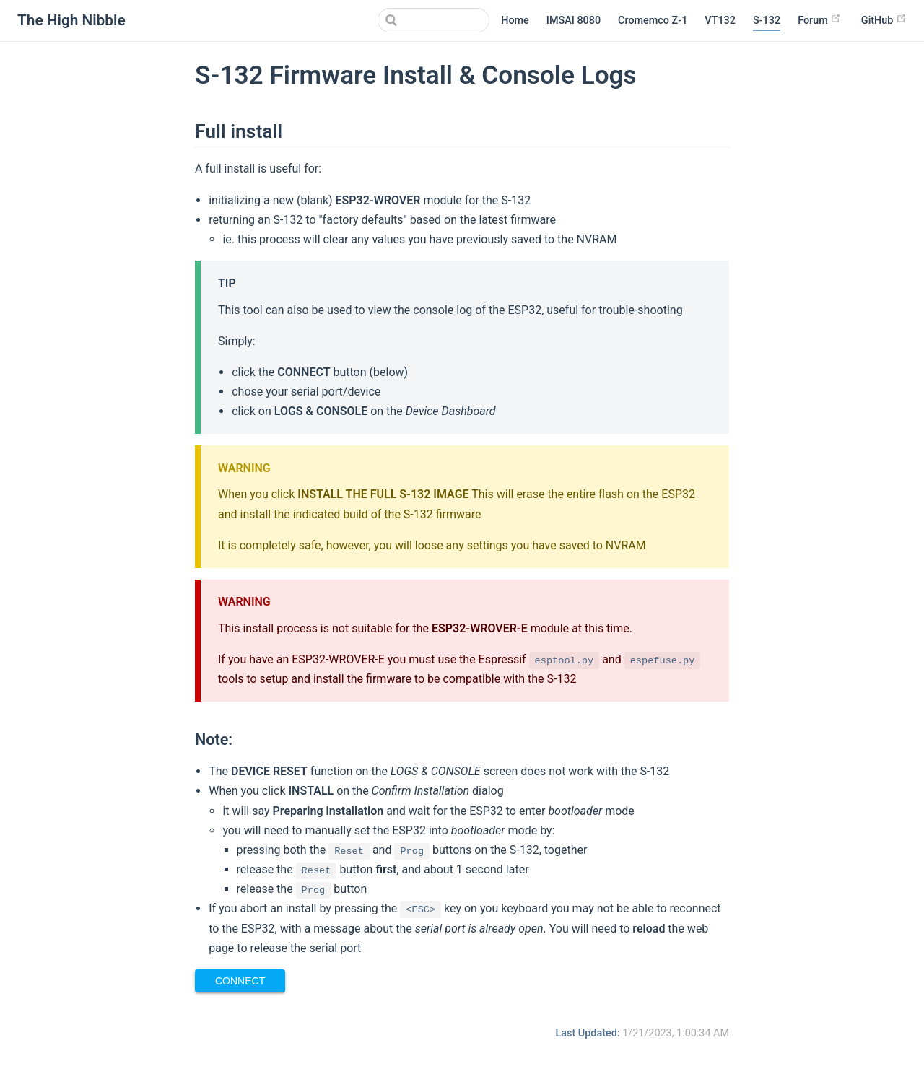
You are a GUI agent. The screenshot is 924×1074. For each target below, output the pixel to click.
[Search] (416, 20)
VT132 (720, 20)
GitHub (884, 20)
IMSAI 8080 (573, 20)
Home (515, 20)
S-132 (766, 20)
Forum (819, 20)
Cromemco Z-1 (652, 20)
